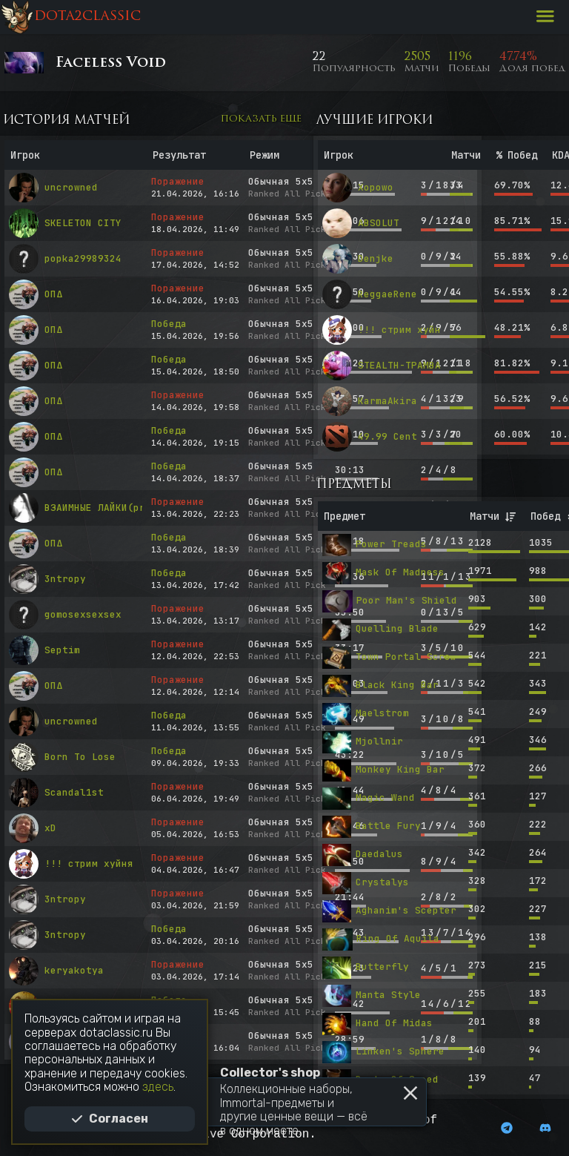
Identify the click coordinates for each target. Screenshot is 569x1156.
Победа (169, 324)
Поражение (177, 182)
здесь (157, 1087)
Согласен (109, 1119)
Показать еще (261, 119)
